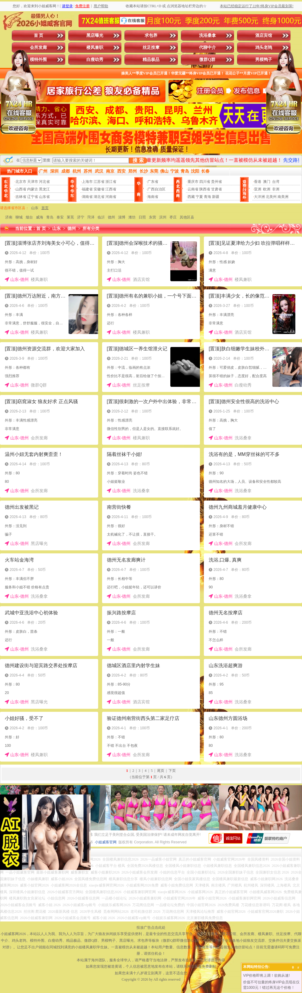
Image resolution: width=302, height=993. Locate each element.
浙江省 (110, 182)
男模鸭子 (263, 59)
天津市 (32, 182)
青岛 (49, 217)
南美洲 (283, 197)
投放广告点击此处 (151, 927)
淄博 (121, 217)
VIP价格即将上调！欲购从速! (266, 975)
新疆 (215, 197)
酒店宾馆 (263, 35)
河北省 (44, 182)
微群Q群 (207, 59)
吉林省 (20, 197)
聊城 (19, 217)
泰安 (60, 217)
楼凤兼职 (94, 47)
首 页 (38, 35)
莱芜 (70, 217)
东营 (152, 217)
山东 (34, 208)
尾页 (160, 771)
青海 (207, 197)
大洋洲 (259, 197)
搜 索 (138, 160)
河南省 (110, 197)
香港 (257, 182)
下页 (172, 771)
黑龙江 (44, 189)
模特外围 (38, 59)
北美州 (271, 197)
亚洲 (257, 189)
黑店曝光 (94, 35)
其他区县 (187, 217)
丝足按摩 (151, 47)
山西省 (20, 189)
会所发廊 (38, 47)
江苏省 (99, 182)
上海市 (87, 182)
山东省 (44, 197)
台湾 (275, 182)
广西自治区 (156, 189)
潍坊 (132, 217)
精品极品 (151, 59)
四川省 (204, 182)
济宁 (80, 217)
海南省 (152, 197)
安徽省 (99, 189)
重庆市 (193, 182)
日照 (142, 217)
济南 (8, 217)
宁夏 (199, 197)
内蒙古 (32, 189)
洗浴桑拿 (207, 35)
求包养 (151, 35)
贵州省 (216, 182)
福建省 (87, 189)
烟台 (29, 217)
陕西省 (204, 189)
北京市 (20, 182)
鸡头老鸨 (263, 47)
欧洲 (266, 189)
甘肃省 (216, 189)
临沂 (101, 217)
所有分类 (90, 228)
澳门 (266, 182)
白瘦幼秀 (94, 59)
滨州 (162, 217)
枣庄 (173, 217)
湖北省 (99, 197)
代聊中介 (207, 47)
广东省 (152, 182)
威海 (39, 217)
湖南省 (87, 197)
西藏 (191, 197)
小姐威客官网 (106, 842)
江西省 (110, 189)
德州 (111, 217)
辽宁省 (32, 197)
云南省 (193, 189)
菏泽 (91, 217)
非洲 (275, 189)
